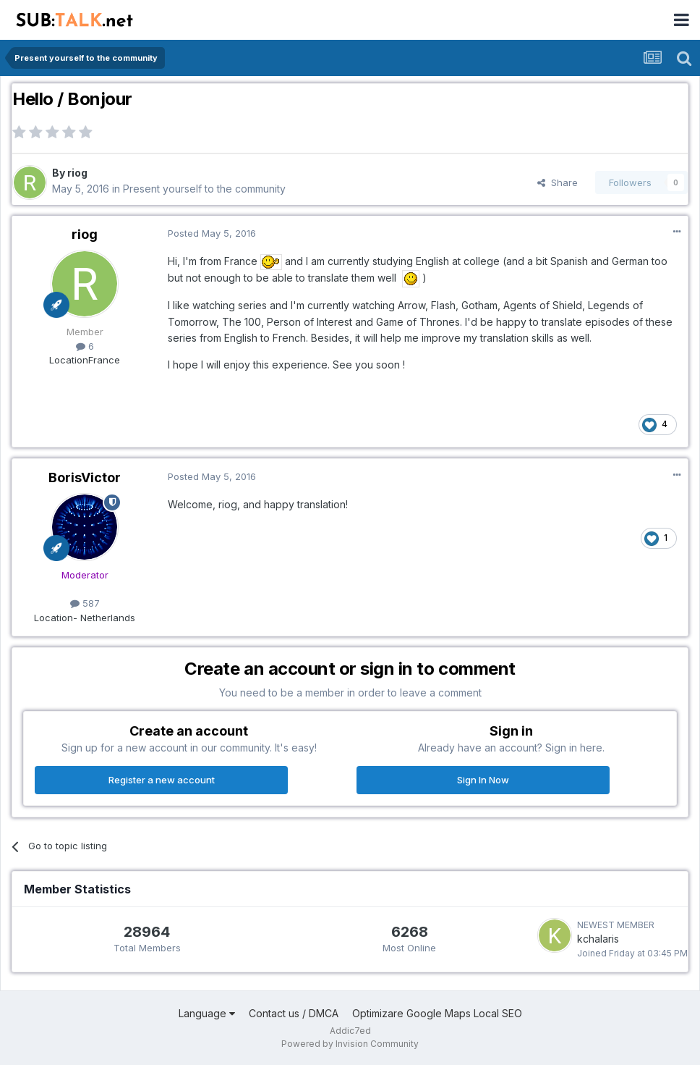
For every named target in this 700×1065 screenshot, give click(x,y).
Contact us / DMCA (293, 1013)
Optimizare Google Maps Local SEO (437, 1013)
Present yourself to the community (204, 188)
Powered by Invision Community (350, 1043)
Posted (212, 233)
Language (207, 1013)
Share (557, 182)
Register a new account (161, 780)
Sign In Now (483, 780)
